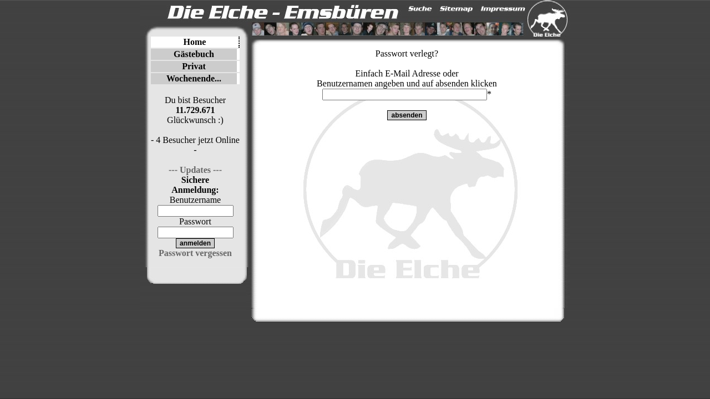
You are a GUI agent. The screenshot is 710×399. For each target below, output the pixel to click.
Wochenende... (193, 78)
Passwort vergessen (195, 253)
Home (195, 42)
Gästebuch (194, 54)
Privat (194, 66)
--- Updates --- (195, 170)
